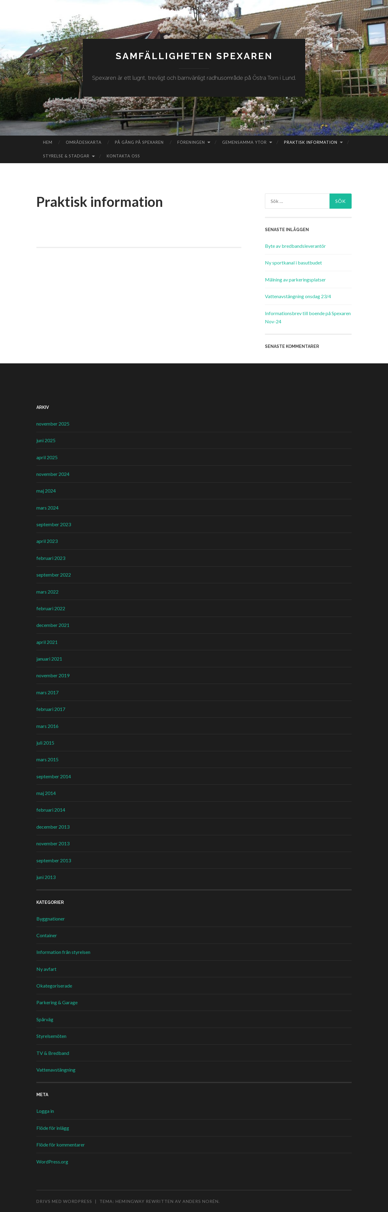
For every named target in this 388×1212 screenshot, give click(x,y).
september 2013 (53, 860)
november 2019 (52, 675)
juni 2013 (45, 877)
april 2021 (47, 642)
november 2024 (52, 474)
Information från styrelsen (63, 952)
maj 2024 (46, 490)
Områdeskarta (84, 142)
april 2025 (47, 457)
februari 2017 (50, 709)
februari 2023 (50, 558)
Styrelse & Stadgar (66, 155)
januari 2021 (49, 659)
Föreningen (191, 142)
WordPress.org (52, 1161)
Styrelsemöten (51, 1036)
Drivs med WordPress (64, 1201)
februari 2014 (50, 810)
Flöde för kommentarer (60, 1144)
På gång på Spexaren (139, 142)
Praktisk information (310, 142)
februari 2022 (50, 608)
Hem (47, 142)
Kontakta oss (123, 155)
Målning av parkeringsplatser (295, 279)
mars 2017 (47, 692)
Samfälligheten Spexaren (194, 56)
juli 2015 (45, 743)
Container (46, 935)
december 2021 (52, 625)
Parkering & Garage (57, 1002)
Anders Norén (200, 1201)
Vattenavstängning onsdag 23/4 (298, 296)
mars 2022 (47, 591)
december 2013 (52, 827)
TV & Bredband (52, 1053)
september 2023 (53, 524)
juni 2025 (45, 440)
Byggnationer (50, 918)
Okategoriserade (54, 985)
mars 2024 (47, 507)
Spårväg (44, 1019)
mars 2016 (47, 726)
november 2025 (52, 423)
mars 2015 (47, 759)
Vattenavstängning (55, 1069)
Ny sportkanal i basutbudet (293, 262)
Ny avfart (46, 969)
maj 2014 (46, 793)
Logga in (45, 1111)
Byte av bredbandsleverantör (295, 246)
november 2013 (52, 843)
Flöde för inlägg (52, 1128)
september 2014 (53, 776)
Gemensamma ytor (244, 142)
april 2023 (47, 541)
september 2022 (53, 574)
